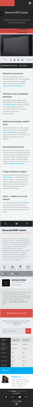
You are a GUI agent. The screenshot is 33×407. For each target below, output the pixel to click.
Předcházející (5, 59)
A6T (26, 233)
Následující (30, 59)
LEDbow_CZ (20, 377)
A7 (21, 233)
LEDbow (7, 3)
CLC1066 (9, 233)
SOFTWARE (22, 66)
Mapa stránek (16, 393)
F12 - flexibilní (16, 233)
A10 (24, 233)
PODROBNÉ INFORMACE (9, 66)
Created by (16, 403)
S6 (29, 233)
